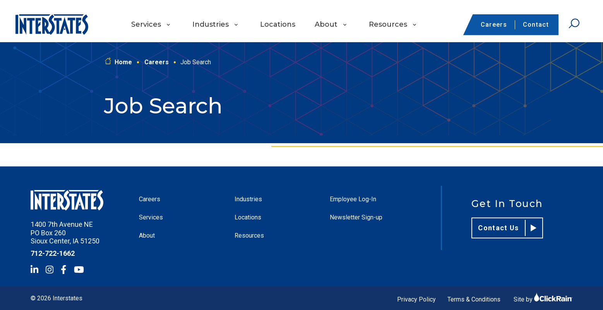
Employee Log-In (353, 199)
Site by (543, 299)
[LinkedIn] (34, 269)
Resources (388, 24)
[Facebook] (63, 269)
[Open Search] (574, 23)
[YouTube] (79, 269)
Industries (210, 24)
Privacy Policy (416, 299)
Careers (494, 24)
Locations (277, 24)
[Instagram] (49, 269)
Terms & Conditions (473, 299)
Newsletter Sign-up (356, 217)
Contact (536, 24)
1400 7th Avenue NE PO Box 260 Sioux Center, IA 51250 (65, 232)
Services (146, 24)
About (326, 24)
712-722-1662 (53, 253)
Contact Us (507, 228)
